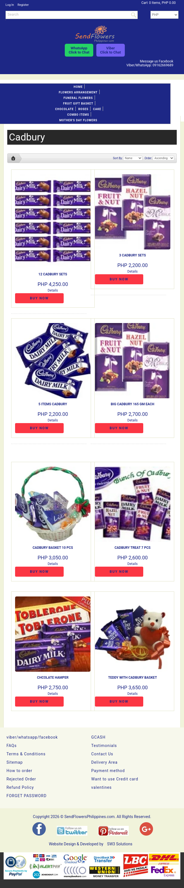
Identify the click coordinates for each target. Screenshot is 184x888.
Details (53, 290)
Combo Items (78, 114)
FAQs (11, 745)
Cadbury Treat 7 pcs (132, 548)
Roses (83, 109)
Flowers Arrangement (78, 92)
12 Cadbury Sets (53, 274)
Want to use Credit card (114, 779)
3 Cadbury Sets (132, 255)
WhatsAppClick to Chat (79, 50)
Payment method (108, 770)
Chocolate (64, 109)
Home (78, 86)
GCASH (98, 737)
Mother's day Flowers (78, 120)
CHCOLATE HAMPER (53, 678)
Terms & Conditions (26, 754)
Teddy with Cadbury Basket (132, 678)
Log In (10, 5)
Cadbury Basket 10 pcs (53, 548)
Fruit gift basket (78, 103)
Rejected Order (21, 779)
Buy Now (39, 298)
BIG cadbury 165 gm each (132, 404)
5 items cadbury (53, 404)
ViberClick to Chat (110, 50)
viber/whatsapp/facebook (32, 737)
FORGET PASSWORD (26, 796)
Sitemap (14, 762)
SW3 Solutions (119, 844)
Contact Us (102, 754)
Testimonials (104, 745)
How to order (19, 770)
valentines (101, 787)
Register (23, 5)
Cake (97, 109)
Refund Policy (20, 787)
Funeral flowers (78, 98)
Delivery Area (104, 762)
